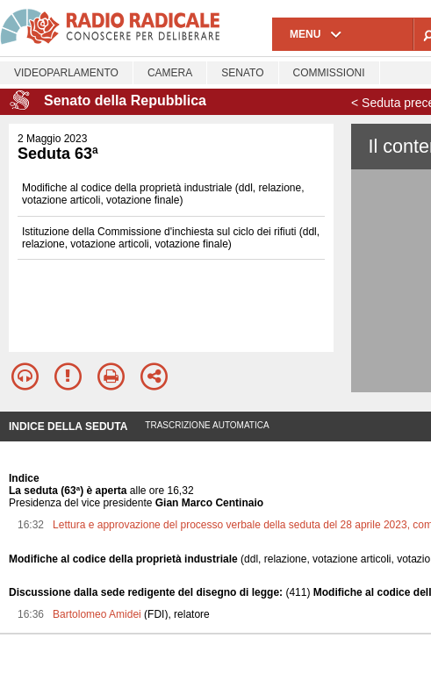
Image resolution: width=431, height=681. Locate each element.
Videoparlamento (66, 73)
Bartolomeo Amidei (97, 614)
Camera (169, 73)
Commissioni (329, 73)
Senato (242, 73)
